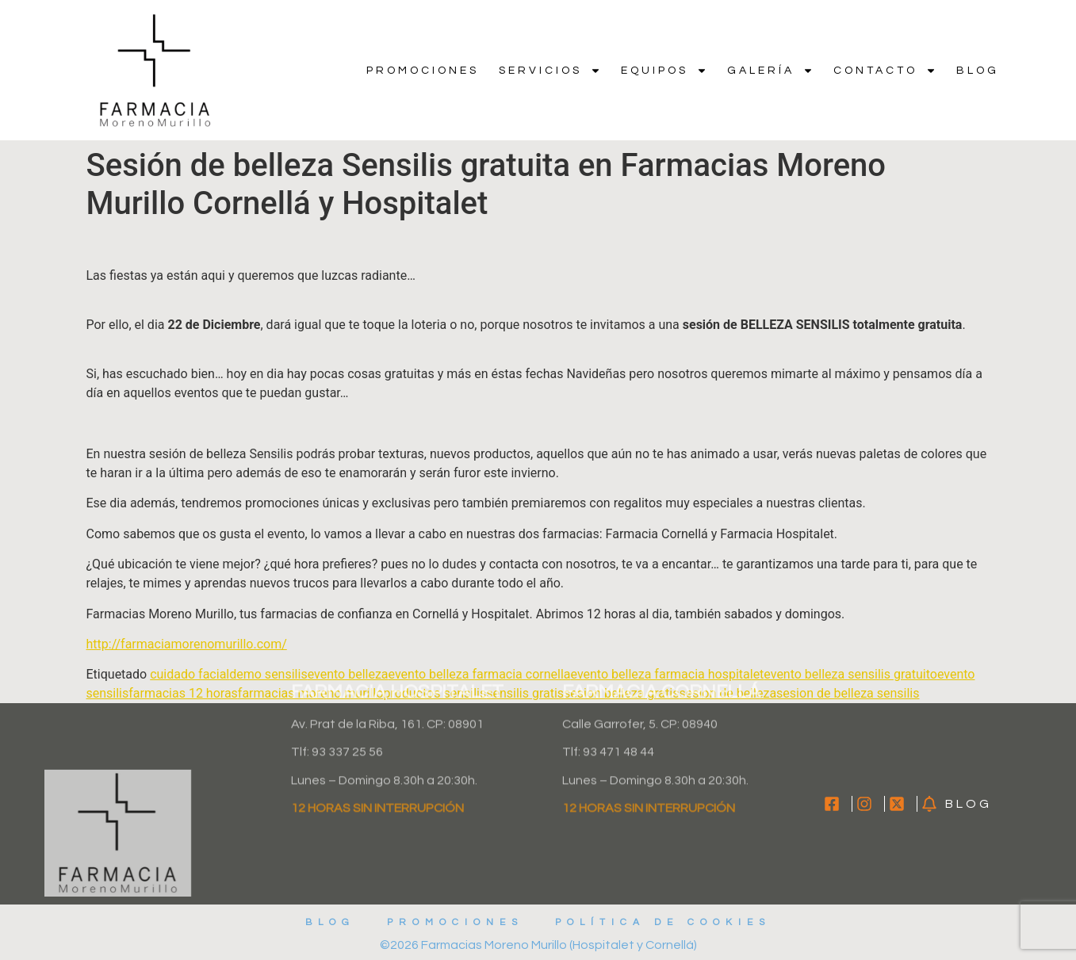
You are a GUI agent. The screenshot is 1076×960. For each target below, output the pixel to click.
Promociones (422, 70)
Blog (977, 70)
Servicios (550, 70)
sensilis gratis (525, 693)
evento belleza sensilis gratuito (850, 674)
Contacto (884, 70)
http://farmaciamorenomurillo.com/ (186, 644)
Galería (770, 70)
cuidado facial (189, 674)
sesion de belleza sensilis (847, 693)
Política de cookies (663, 922)
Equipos (664, 70)
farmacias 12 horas (183, 693)
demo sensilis (268, 674)
